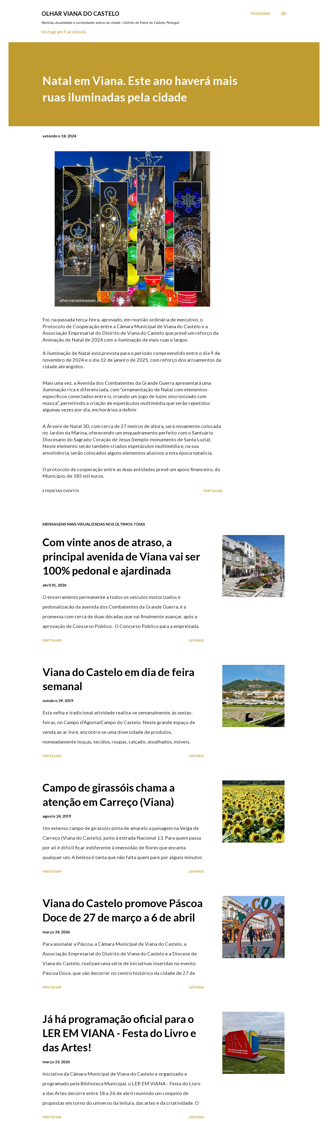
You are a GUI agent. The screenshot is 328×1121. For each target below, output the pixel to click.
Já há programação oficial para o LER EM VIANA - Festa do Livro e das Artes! (119, 1033)
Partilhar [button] (212, 491)
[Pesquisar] (260, 14)
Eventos (71, 491)
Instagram (52, 31)
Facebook (75, 31)
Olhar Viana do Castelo (80, 13)
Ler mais (196, 640)
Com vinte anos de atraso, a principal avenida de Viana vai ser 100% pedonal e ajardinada (121, 556)
